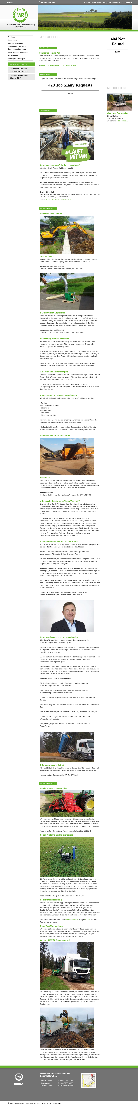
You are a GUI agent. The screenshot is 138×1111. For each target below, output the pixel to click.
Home (10, 2)
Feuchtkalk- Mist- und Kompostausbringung (17, 48)
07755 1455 (50, 199)
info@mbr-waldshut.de (113, 2)
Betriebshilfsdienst (15, 43)
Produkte (11, 37)
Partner (52, 2)
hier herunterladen (71, 920)
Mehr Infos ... (123, 121)
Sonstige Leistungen (16, 59)
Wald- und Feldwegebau (17, 52)
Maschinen (12, 40)
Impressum (57, 1103)
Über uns (43, 2)
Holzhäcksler (13, 56)
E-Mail (87, 920)
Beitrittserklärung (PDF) (18, 64)
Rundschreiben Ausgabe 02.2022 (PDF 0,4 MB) (58, 65)
